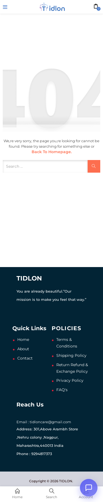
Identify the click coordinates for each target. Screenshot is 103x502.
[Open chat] (89, 488)
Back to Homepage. (52, 151)
